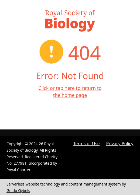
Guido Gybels (18, 190)
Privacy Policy (119, 144)
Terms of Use (86, 144)
